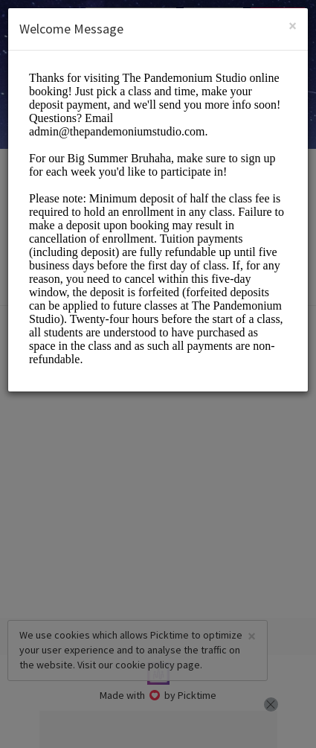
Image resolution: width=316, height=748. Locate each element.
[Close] (292, 25)
